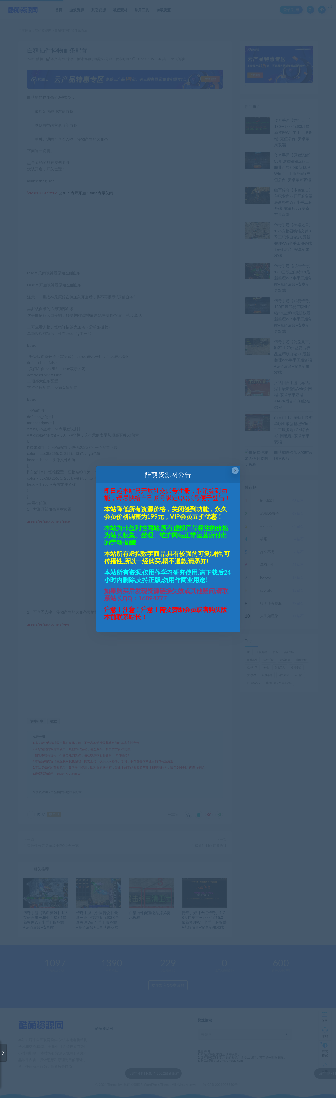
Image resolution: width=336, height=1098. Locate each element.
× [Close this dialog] (235, 470)
